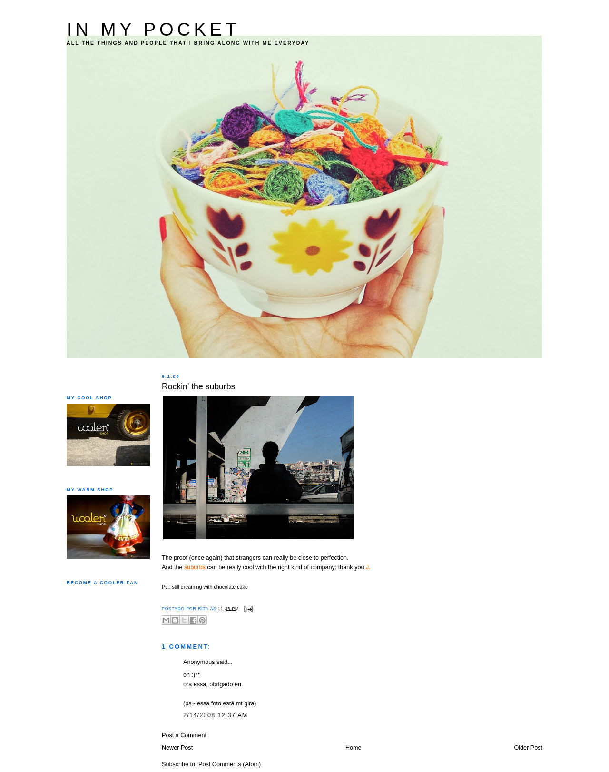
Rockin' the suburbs (198, 386)
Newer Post (177, 747)
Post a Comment (184, 735)
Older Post (528, 747)
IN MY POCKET (153, 29)
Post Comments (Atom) (229, 764)
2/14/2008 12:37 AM (215, 715)
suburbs (195, 567)
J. (368, 567)
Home (353, 747)
